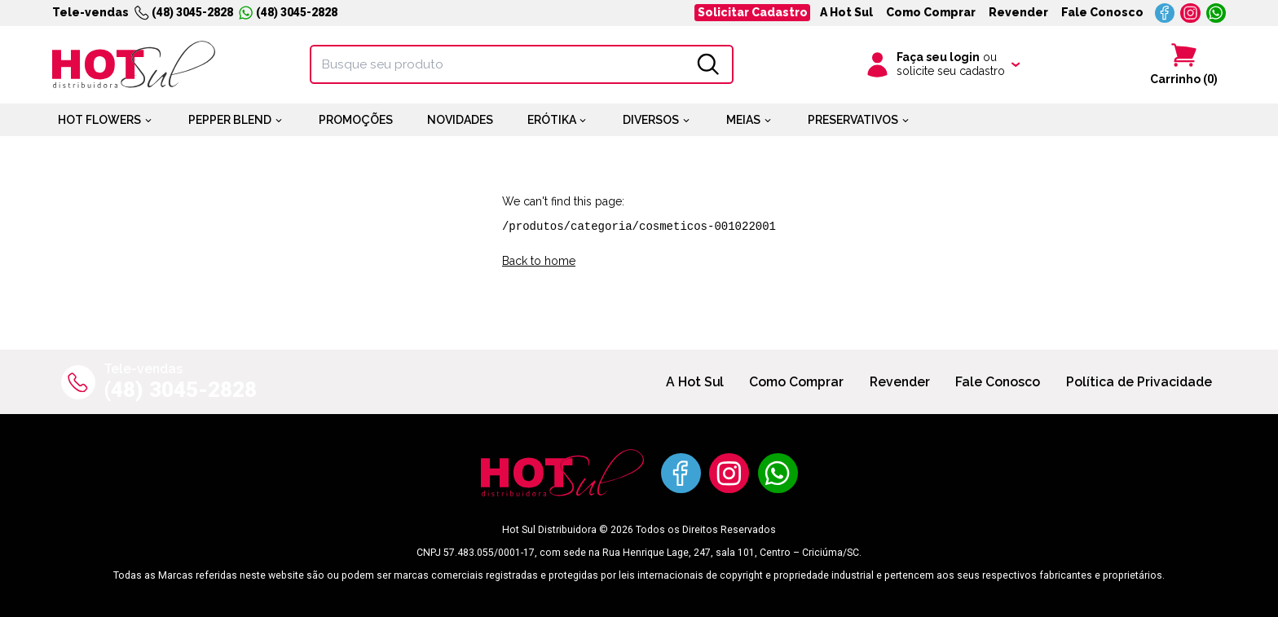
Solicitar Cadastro (753, 12)
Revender (1018, 12)
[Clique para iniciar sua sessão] (942, 64)
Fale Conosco (1102, 12)
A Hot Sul (846, 12)
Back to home (538, 260)
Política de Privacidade (1139, 382)
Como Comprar (931, 12)
